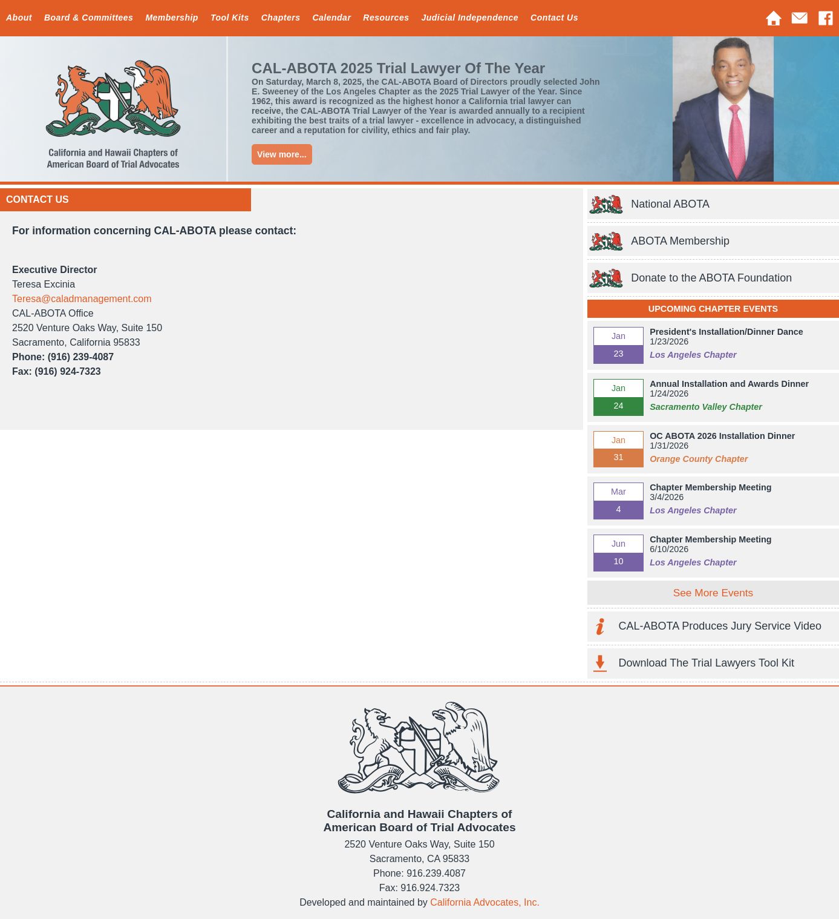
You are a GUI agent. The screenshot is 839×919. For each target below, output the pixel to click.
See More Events (713, 593)
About (19, 17)
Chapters (281, 17)
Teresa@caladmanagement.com (82, 299)
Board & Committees (88, 17)
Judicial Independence (469, 17)
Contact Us (554, 17)
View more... (281, 154)
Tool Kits (230, 17)
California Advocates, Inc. (485, 902)
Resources (386, 17)
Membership (171, 17)
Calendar (331, 17)
